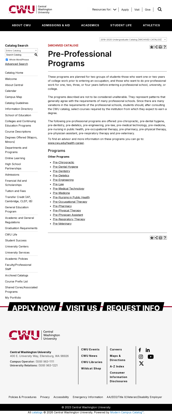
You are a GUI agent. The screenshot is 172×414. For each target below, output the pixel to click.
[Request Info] (133, 306)
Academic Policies (16, 258)
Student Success (16, 240)
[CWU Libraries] (91, 362)
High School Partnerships (13, 166)
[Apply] (125, 9)
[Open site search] (159, 9)
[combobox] (133, 39)
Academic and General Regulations (19, 220)
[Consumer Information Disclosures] (121, 376)
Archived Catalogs (16, 275)
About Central (14, 85)
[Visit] (137, 9)
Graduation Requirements (21, 228)
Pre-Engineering (63, 180)
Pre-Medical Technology (68, 188)
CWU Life (11, 234)
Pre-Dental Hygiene (65, 166)
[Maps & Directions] (121, 358)
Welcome (11, 79)
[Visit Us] (81, 306)
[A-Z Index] (117, 366)
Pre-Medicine (61, 193)
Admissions (12, 174)
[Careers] (116, 349)
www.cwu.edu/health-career (66, 143)
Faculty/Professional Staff (18, 267)
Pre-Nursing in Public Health (71, 197)
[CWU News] (89, 356)
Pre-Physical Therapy (67, 210)
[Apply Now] (34, 306)
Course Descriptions (18, 131)
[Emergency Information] (87, 397)
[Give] (148, 9)
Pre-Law (58, 184)
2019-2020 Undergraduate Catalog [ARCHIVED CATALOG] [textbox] (131, 39)
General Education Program (17, 209)
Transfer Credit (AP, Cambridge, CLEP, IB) (18, 199)
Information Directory (19, 109)
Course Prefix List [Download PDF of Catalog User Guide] (16, 281)
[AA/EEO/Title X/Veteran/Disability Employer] (134, 397)
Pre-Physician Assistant (68, 215)
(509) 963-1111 (45, 361)
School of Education (18, 115)
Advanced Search (16, 64)
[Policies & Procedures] (22, 397)
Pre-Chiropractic (63, 162)
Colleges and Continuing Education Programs (20, 123)
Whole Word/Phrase (19, 59)
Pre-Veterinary (62, 223)
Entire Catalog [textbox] (13, 50)
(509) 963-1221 (48, 365)
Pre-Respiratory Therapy (69, 219)
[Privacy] (45, 397)
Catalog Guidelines (16, 103)
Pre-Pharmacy (62, 206)
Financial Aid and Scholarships (16, 183)
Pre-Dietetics (61, 175)
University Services (17, 252)
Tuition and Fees (15, 191)
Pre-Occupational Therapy (70, 201)
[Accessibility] (61, 397)
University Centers (17, 246)
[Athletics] (151, 25)
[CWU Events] (90, 349)
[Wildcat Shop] (91, 368)
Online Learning (15, 158)
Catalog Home (14, 72)
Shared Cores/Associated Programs (21, 289)
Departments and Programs (16, 150)
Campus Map (13, 97)
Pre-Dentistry (61, 171)
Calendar (10, 91)
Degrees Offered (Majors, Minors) (21, 139)
